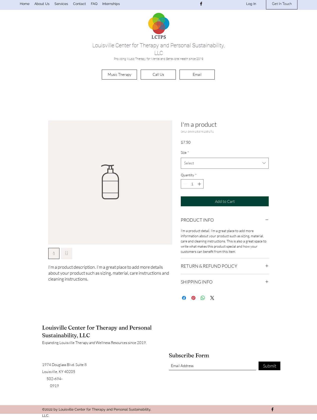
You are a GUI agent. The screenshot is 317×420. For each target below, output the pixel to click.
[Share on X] (212, 298)
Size (185, 152)
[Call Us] (158, 74)
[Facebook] (201, 3)
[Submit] (269, 366)
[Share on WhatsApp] (203, 298)
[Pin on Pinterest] (193, 298)
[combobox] (225, 163)
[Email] (197, 74)
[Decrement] (185, 184)
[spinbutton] (192, 184)
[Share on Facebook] (184, 298)
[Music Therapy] (119, 74)
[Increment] (200, 184)
